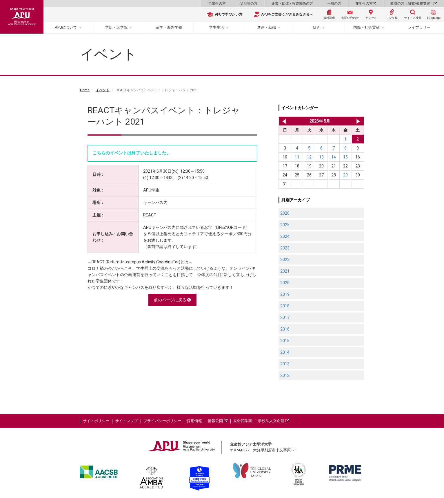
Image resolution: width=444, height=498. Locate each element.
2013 (285, 364)
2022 (285, 259)
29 (345, 175)
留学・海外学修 (169, 27)
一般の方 (334, 3)
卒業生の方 (217, 3)
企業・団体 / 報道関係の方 (292, 3)
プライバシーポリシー (162, 421)
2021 (285, 271)
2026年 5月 (320, 121)
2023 (285, 248)
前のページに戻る (172, 300)
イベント (103, 90)
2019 (285, 294)
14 (333, 157)
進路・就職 (266, 27)
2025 (285, 224)
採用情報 (194, 421)
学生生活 (216, 27)
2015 (285, 340)
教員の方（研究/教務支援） (413, 3)
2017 (285, 317)
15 (345, 157)
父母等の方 (248, 3)
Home (85, 90)
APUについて (66, 27)
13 (321, 157)
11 (297, 157)
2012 (285, 375)
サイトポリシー (96, 421)
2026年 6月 (358, 121)
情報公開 (218, 421)
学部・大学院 (116, 27)
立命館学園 (242, 421)
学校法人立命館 (273, 421)
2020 (285, 282)
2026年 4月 (283, 121)
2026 (285, 213)
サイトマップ (126, 421)
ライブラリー (419, 27)
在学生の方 (365, 3)
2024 (285, 236)
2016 (285, 329)
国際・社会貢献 (366, 27)
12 (309, 157)
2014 (285, 352)
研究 (316, 27)
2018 (285, 306)
